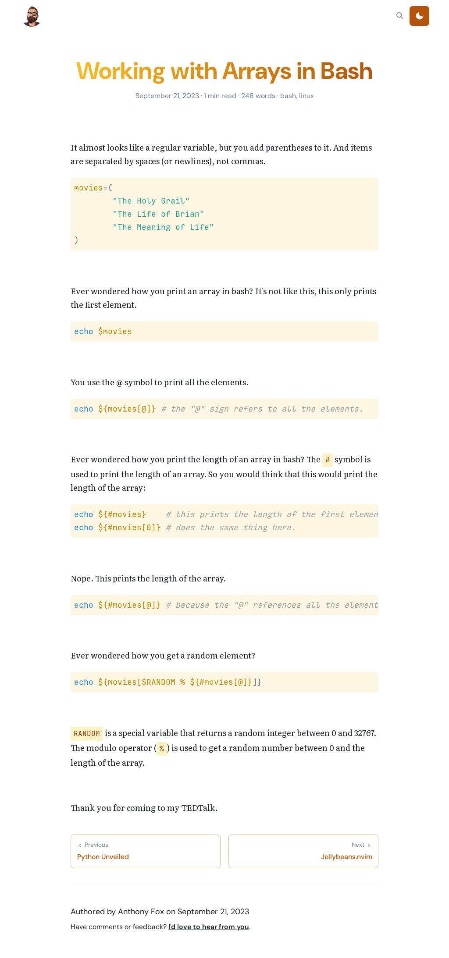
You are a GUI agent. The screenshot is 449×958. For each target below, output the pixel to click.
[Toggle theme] (419, 16)
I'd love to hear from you (208, 926)
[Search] (400, 16)
